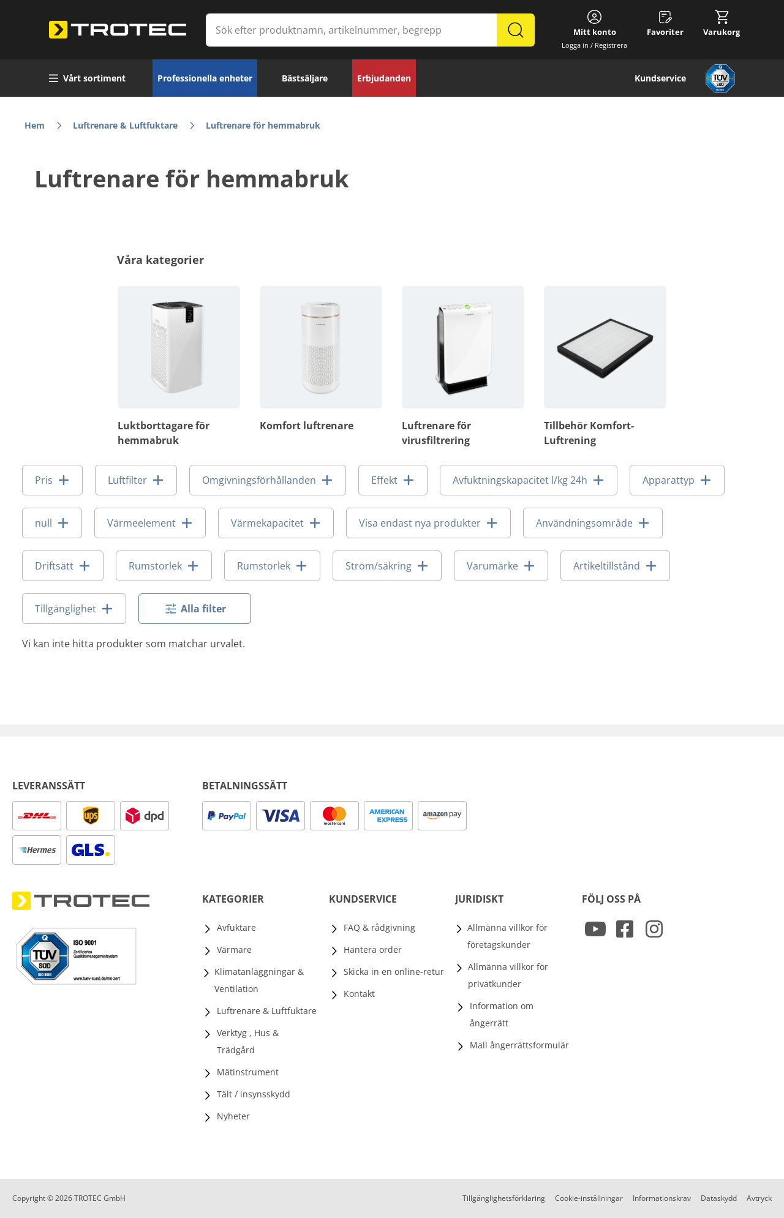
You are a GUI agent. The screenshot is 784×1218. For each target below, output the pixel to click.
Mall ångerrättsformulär (519, 1045)
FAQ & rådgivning (379, 927)
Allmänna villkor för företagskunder (507, 936)
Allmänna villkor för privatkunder (508, 975)
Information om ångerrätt (501, 1014)
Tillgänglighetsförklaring (503, 1198)
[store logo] (117, 30)
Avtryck (759, 1198)
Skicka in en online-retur (394, 971)
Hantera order (373, 949)
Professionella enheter (204, 78)
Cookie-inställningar (589, 1198)
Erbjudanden (384, 78)
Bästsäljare (305, 78)
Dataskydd (719, 1198)
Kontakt (359, 993)
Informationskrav (662, 1198)
